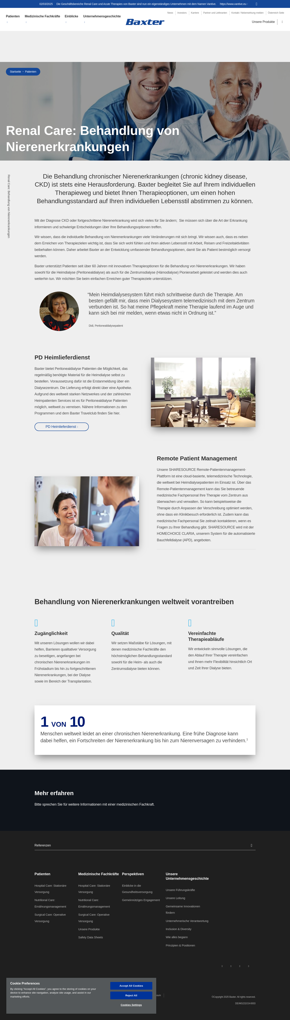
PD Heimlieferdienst (61, 427)
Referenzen (145, 845)
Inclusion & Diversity (178, 929)
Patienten (30, 71)
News (170, 12)
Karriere (195, 12)
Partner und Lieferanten (215, 12)
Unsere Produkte (263, 21)
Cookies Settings (131, 1004)
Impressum (155, 995)
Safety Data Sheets (90, 937)
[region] (81, 996)
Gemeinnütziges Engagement (141, 900)
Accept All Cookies (131, 985)
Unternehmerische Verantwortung (187, 921)
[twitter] (240, 966)
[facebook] (231, 966)
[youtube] (249, 966)
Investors (181, 12)
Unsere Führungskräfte (180, 890)
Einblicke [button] (71, 16)
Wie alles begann (177, 937)
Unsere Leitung (175, 898)
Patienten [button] (13, 16)
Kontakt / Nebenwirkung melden (247, 12)
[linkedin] (222, 966)
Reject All (131, 995)
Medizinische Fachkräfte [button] (42, 16)
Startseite (15, 71)
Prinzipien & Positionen (180, 945)
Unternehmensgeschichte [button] (102, 16)
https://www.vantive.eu (233, 4)
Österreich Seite (276, 12)
